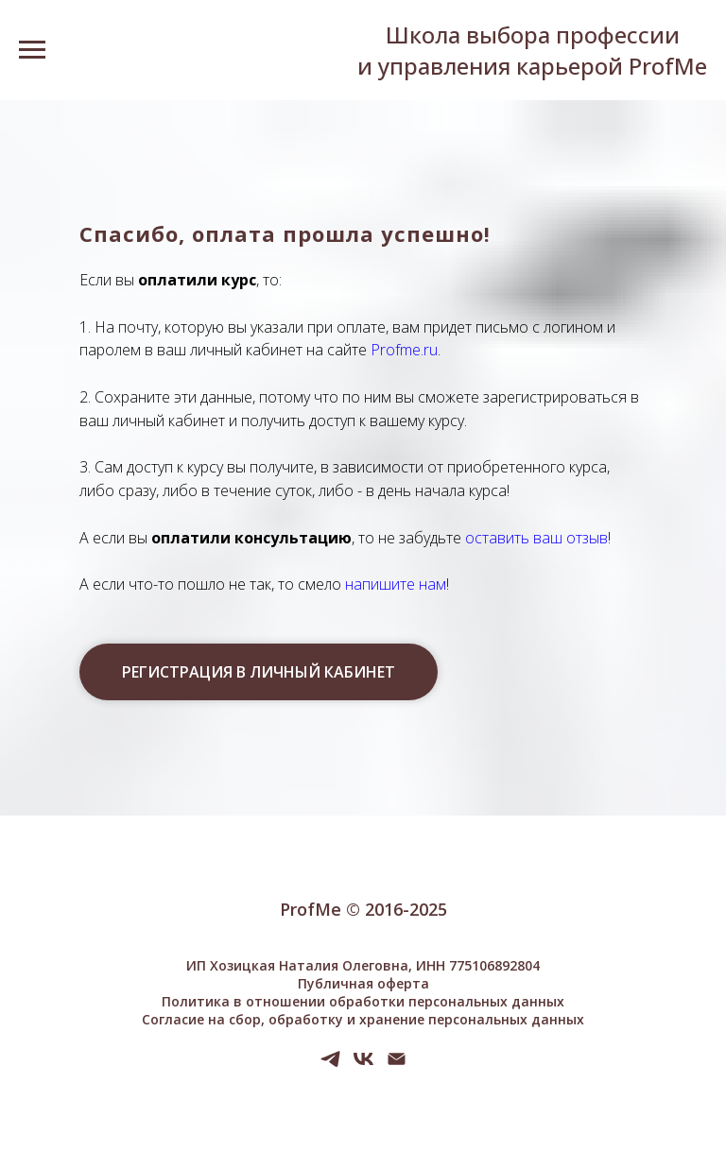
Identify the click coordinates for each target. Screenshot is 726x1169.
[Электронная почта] (396, 1065)
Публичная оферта (363, 983)
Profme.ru (404, 349)
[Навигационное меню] (32, 50)
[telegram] (330, 1065)
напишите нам (395, 584)
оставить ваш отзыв (536, 537)
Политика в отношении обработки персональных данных (363, 1001)
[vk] (363, 1065)
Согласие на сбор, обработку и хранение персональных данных (363, 1019)
